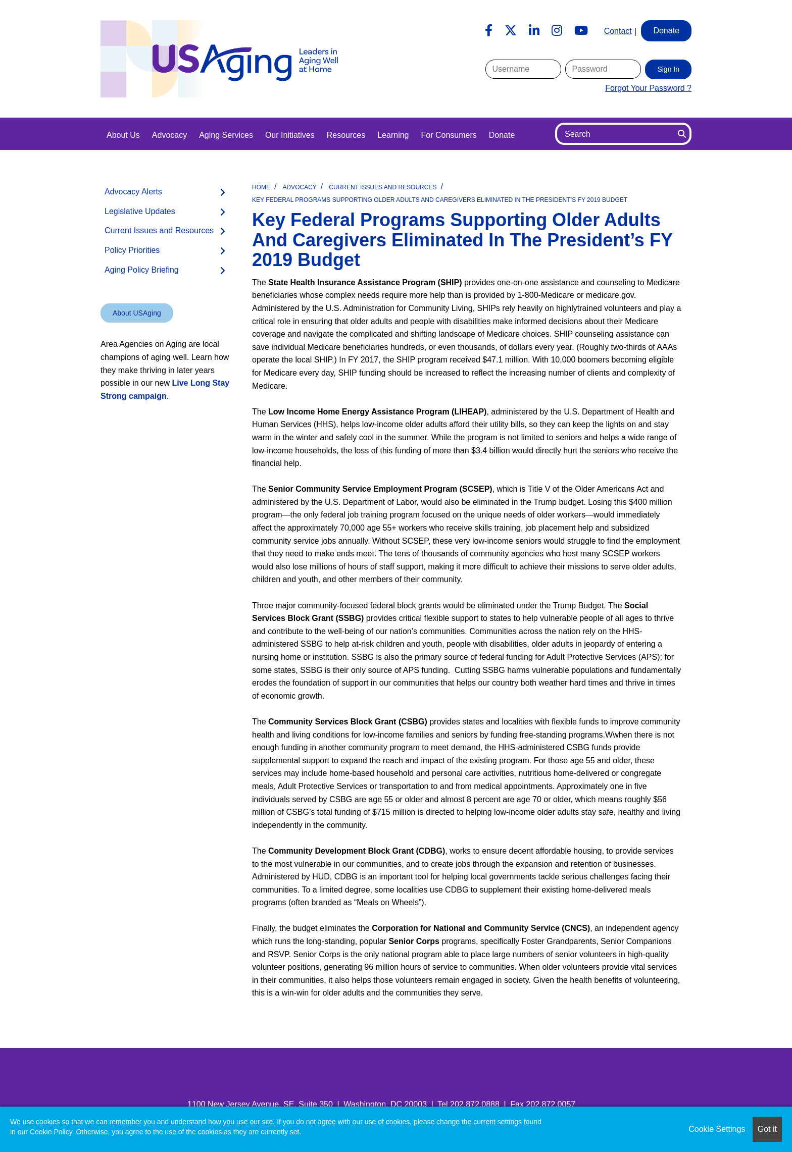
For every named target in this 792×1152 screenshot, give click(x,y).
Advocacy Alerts (133, 191)
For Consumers (448, 135)
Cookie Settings (716, 1129)
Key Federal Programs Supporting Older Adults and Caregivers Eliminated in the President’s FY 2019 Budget (439, 199)
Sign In (668, 69)
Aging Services (226, 135)
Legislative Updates (140, 211)
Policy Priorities (132, 250)
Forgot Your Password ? (648, 88)
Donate (502, 135)
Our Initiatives (290, 135)
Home (261, 187)
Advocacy (169, 135)
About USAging (137, 313)
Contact (618, 30)
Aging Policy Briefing (142, 270)
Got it (767, 1129)
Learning (393, 135)
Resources (346, 135)
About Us (123, 135)
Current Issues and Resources (382, 187)
